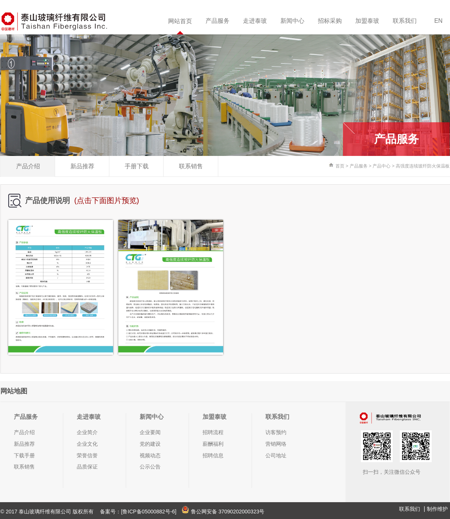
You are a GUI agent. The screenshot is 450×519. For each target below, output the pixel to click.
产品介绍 (28, 166)
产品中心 (381, 166)
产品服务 (217, 21)
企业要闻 (150, 432)
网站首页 (180, 21)
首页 (339, 166)
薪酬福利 (213, 444)
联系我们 (405, 21)
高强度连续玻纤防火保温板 (423, 166)
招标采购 (330, 21)
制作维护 (437, 509)
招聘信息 (213, 455)
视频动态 (150, 455)
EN (438, 21)
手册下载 (137, 166)
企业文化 (87, 444)
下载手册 (24, 455)
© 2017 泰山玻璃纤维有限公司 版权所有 (47, 512)
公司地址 (275, 455)
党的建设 (150, 444)
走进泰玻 (255, 21)
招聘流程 (213, 432)
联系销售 (191, 166)
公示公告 (150, 467)
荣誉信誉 (87, 455)
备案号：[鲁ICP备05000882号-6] (138, 512)
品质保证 (87, 467)
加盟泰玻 (367, 21)
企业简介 (87, 432)
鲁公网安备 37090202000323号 (223, 512)
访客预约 (275, 432)
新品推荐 (82, 166)
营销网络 (275, 444)
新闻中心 (292, 21)
